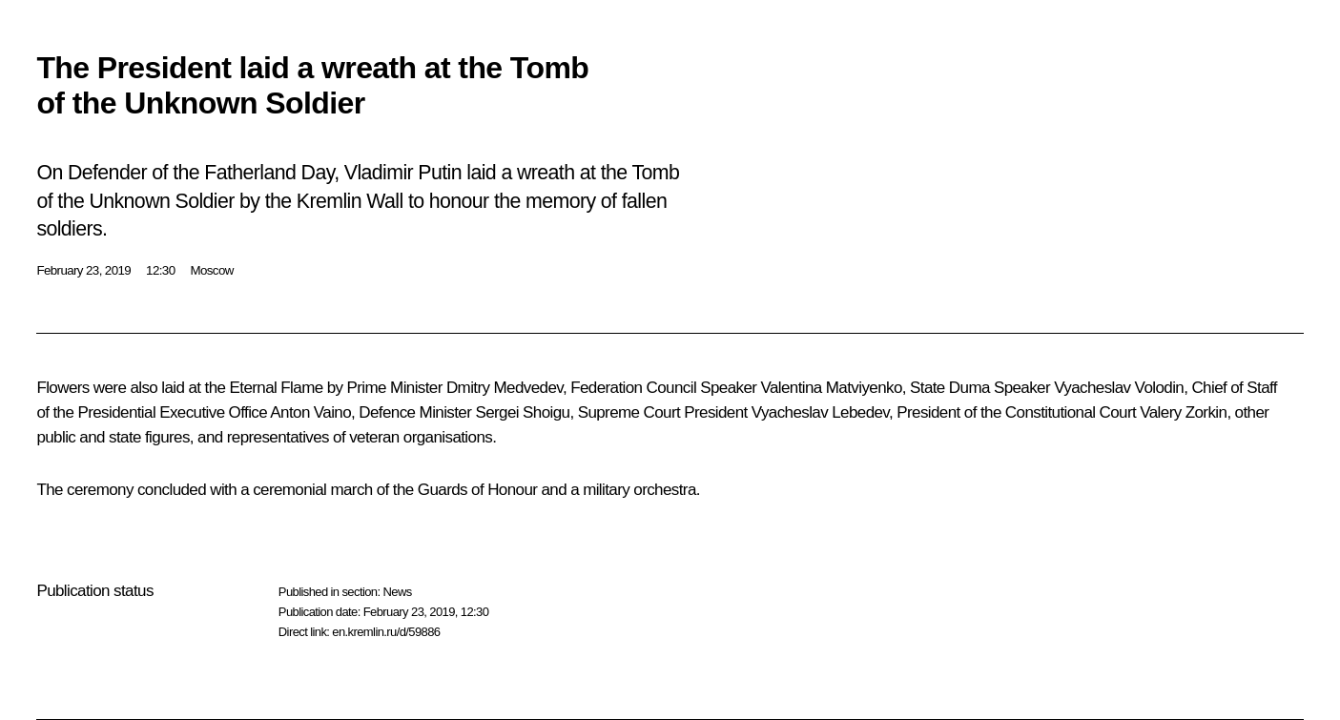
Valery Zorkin (1183, 412)
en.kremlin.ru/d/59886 (386, 632)
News (396, 592)
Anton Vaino (310, 412)
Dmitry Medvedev (504, 388)
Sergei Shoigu (522, 412)
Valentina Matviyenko (830, 388)
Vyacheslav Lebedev (820, 412)
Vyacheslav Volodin (1119, 388)
